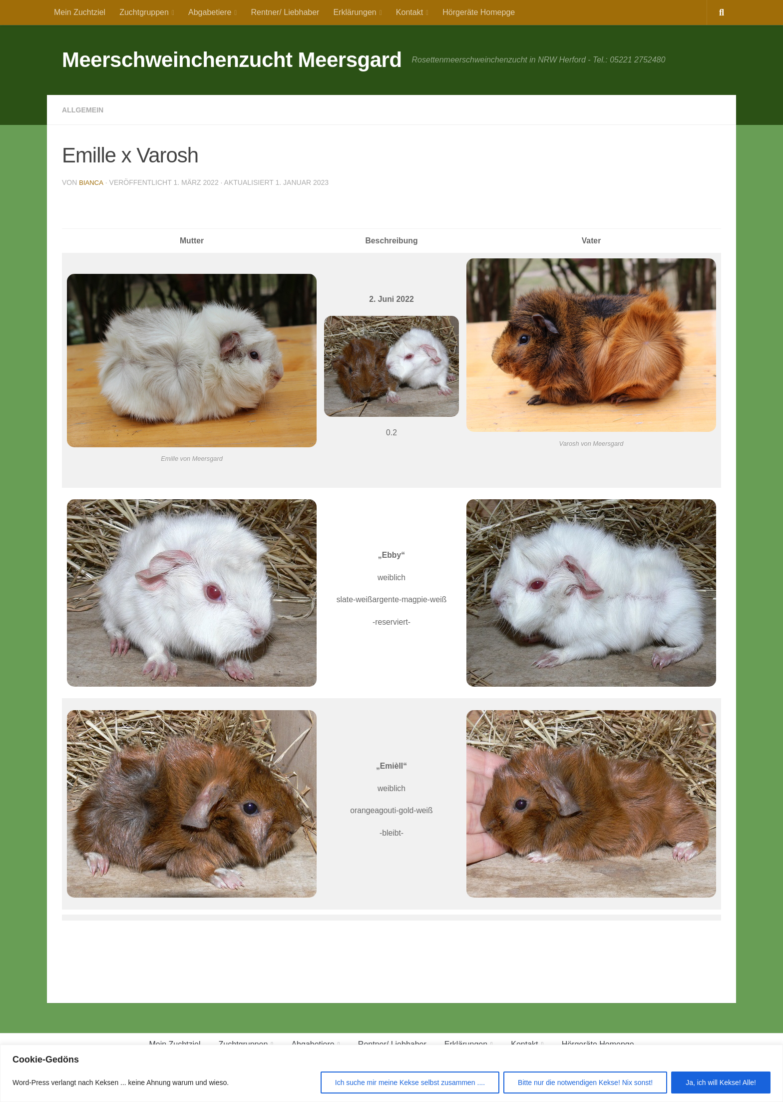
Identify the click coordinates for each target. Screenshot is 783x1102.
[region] (391, 1073)
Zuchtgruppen (144, 12)
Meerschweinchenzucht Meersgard (232, 59)
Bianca (91, 182)
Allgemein (85, 109)
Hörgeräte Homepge (478, 12)
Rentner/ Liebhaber (285, 12)
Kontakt (409, 12)
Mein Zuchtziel (79, 12)
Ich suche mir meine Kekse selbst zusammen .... (410, 1083)
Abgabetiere (209, 12)
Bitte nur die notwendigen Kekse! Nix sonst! (585, 1083)
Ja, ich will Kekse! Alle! (721, 1083)
